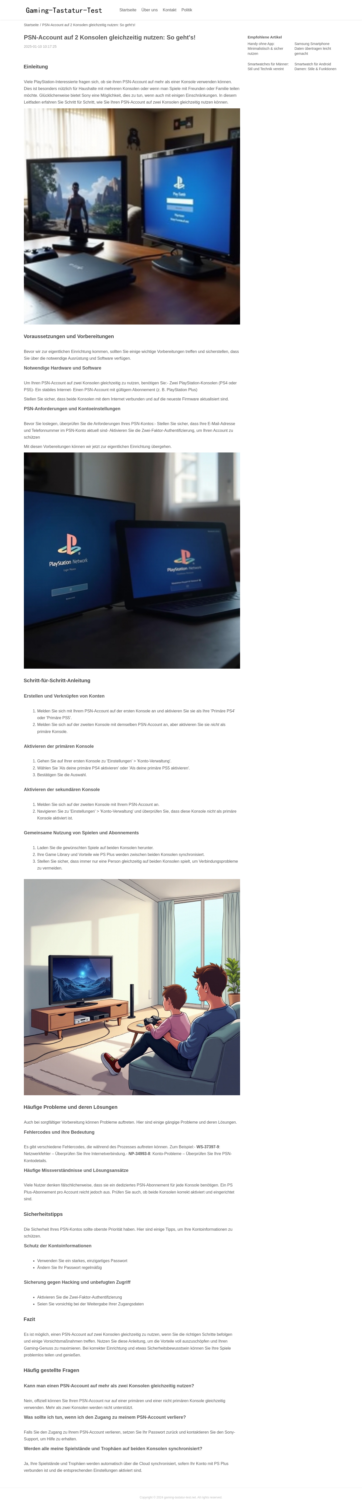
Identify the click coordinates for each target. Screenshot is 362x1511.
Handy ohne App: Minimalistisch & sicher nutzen (265, 49)
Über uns (150, 10)
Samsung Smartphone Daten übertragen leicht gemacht (312, 49)
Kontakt (169, 10)
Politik (187, 10)
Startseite (128, 10)
